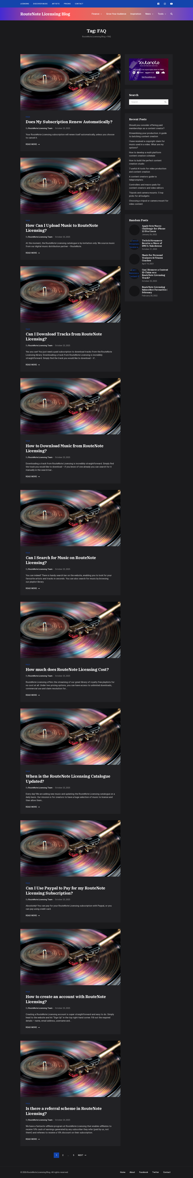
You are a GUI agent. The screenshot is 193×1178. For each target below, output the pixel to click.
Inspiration (135, 14)
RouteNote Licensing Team (40, 128)
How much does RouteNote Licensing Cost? (67, 669)
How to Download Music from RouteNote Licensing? (64, 448)
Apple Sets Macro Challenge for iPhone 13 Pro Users (153, 229)
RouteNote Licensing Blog (45, 13)
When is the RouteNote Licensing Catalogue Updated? (68, 778)
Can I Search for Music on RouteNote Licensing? (61, 560)
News (148, 14)
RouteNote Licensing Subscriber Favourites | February (155, 290)
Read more (33, 144)
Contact (79, 4)
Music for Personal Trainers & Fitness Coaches (152, 258)
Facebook (143, 1172)
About (132, 1172)
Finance (95, 14)
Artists (56, 4)
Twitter (155, 1172)
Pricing (67, 4)
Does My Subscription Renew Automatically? (69, 121)
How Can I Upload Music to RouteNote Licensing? (62, 228)
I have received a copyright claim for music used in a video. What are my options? (147, 144)
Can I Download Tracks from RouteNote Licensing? (64, 336)
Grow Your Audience (116, 14)
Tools (161, 14)
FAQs (28, 117)
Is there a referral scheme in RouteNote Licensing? (64, 1111)
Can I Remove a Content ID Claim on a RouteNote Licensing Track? (155, 273)
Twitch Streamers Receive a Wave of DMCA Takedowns (152, 243)
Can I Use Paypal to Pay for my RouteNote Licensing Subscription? (65, 890)
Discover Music (40, 4)
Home (122, 1172)
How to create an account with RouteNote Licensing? (66, 999)
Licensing (24, 4)
